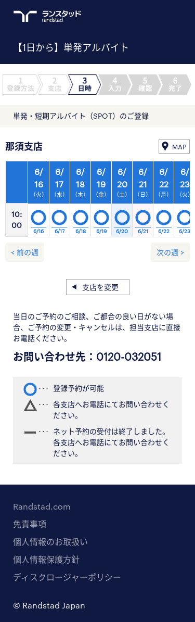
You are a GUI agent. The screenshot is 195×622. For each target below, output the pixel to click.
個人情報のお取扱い (50, 542)
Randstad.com (42, 506)
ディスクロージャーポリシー (67, 577)
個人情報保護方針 (46, 559)
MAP (179, 147)
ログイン (156, 16)
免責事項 (29, 524)
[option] (101, 202)
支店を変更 (100, 287)
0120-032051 (128, 356)
